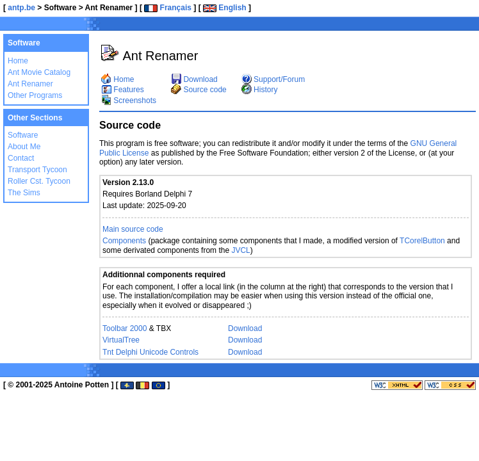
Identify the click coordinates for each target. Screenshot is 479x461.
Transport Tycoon (37, 169)
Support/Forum (273, 79)
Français (167, 7)
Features (122, 89)
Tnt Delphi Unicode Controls (150, 352)
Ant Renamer (30, 83)
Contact (21, 158)
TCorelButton (422, 240)
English (225, 7)
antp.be (21, 7)
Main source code (132, 229)
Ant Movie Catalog (39, 72)
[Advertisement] (323, 25)
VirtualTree (121, 340)
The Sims (24, 192)
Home (18, 60)
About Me (24, 146)
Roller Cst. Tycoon (39, 181)
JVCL (240, 250)
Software (23, 135)
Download (194, 79)
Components (124, 240)
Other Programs (35, 95)
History (259, 89)
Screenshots (128, 100)
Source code (199, 89)
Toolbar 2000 (124, 328)
